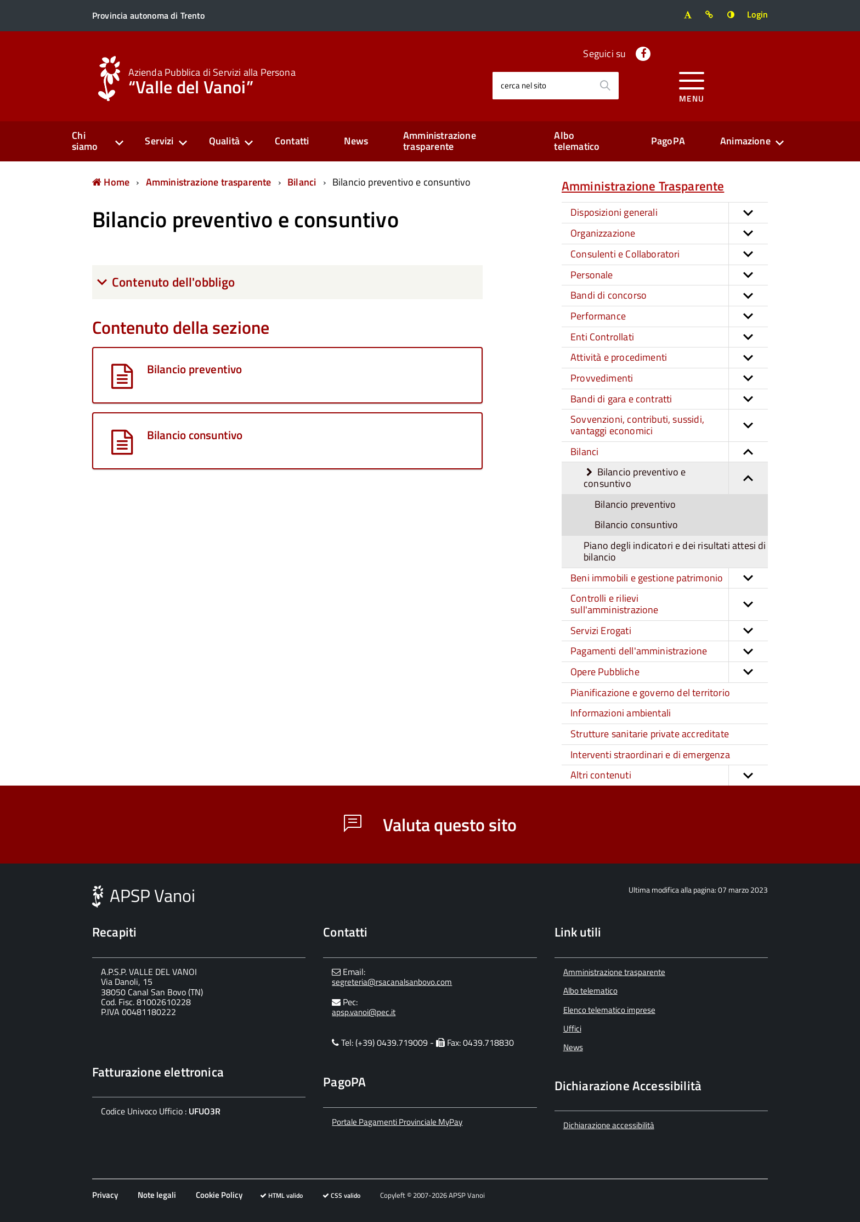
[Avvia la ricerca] (605, 85)
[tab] (287, 282)
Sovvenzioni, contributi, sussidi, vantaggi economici (669, 425)
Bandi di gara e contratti (669, 399)
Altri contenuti (669, 775)
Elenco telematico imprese (609, 1010)
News (356, 140)
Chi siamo (85, 141)
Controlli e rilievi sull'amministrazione (669, 604)
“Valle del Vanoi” (212, 80)
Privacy (105, 1195)
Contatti (292, 140)
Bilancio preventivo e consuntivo (401, 182)
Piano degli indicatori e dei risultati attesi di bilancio (675, 551)
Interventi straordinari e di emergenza (650, 754)
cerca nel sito (523, 85)
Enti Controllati (669, 337)
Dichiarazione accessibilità (608, 1125)
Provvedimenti (669, 378)
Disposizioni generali (669, 213)
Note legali (157, 1195)
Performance (669, 316)
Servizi (159, 140)
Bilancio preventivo (635, 504)
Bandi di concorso (669, 295)
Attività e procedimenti (669, 357)
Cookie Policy (219, 1195)
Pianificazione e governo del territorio (650, 692)
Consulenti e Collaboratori (669, 254)
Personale (669, 275)
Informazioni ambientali (620, 712)
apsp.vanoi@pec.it (363, 1012)
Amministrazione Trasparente (643, 185)
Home (110, 182)
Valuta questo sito (430, 824)
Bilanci (301, 182)
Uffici (572, 1028)
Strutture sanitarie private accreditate (649, 733)
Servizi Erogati (669, 631)
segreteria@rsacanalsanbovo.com (392, 982)
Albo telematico (576, 141)
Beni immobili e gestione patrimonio (669, 578)
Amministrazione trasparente (439, 141)
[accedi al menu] (692, 85)
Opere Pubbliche (669, 672)
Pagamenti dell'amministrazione (669, 651)
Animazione (745, 140)
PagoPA (668, 140)
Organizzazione (669, 233)
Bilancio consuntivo (636, 524)
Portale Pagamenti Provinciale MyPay (397, 1122)
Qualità (224, 140)
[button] (748, 213)
